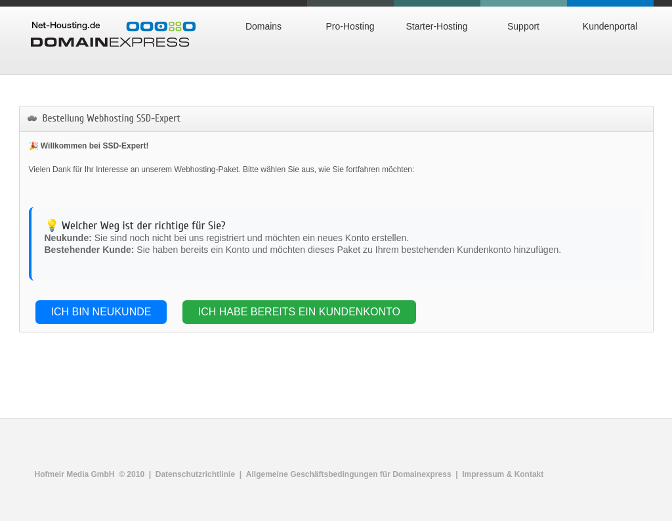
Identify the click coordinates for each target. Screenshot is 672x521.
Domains (263, 26)
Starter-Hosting (436, 26)
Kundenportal (610, 26)
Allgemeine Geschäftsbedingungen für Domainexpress (349, 474)
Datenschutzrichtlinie (195, 474)
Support (523, 26)
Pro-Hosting (350, 26)
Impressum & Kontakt (502, 474)
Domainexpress (113, 34)
